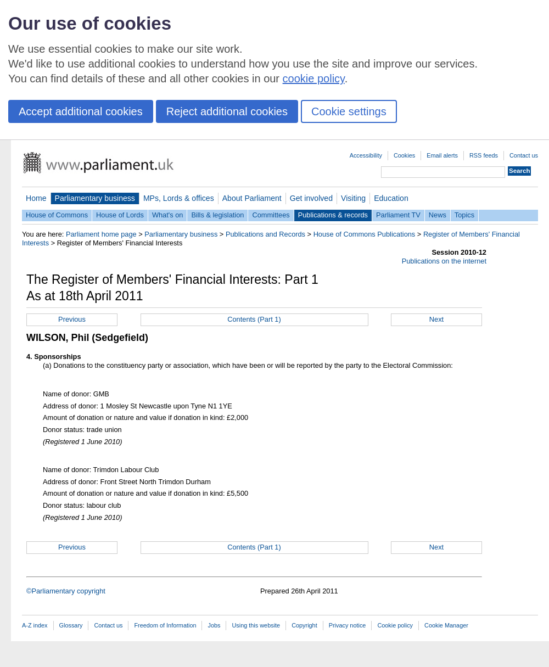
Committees (270, 215)
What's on (167, 215)
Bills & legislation (217, 215)
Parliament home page (101, 234)
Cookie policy (395, 625)
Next (436, 319)
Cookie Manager (446, 625)
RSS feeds (483, 155)
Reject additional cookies (227, 111)
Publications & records (333, 215)
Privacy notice (347, 625)
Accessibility (366, 155)
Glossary (71, 625)
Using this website (256, 625)
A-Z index (35, 625)
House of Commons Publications (364, 234)
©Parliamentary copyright (65, 591)
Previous (72, 319)
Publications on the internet (444, 261)
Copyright (304, 625)
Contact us (523, 155)
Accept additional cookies (81, 111)
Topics (464, 215)
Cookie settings (348, 111)
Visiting (353, 198)
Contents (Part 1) (254, 319)
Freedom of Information (165, 625)
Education (391, 198)
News (437, 215)
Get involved (311, 198)
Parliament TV (398, 215)
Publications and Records (265, 234)
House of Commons (57, 215)
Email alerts (442, 155)
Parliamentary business (95, 198)
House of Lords (120, 215)
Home (36, 198)
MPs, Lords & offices (178, 198)
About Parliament (252, 198)
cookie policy (314, 78)
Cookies (404, 155)
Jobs (214, 625)
